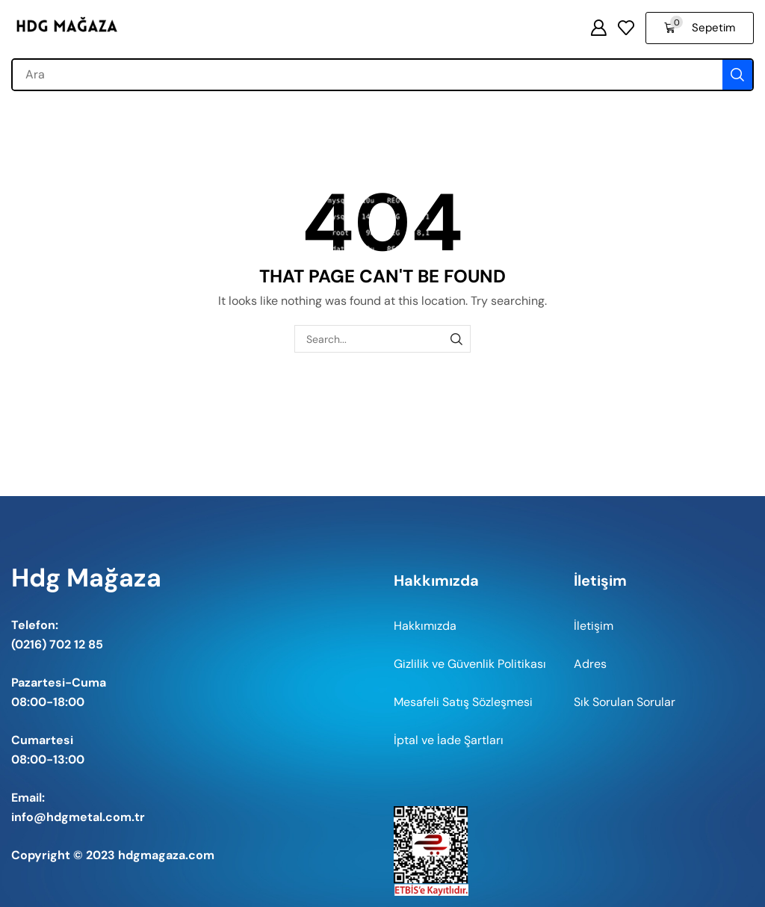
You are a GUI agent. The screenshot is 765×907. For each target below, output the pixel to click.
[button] (598, 27)
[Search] (737, 75)
